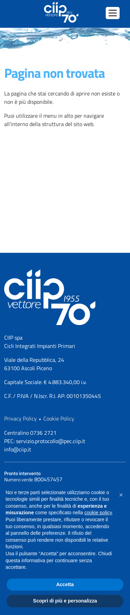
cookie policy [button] (98, 512)
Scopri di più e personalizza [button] (65, 601)
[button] (121, 494)
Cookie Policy (58, 418)
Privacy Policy (20, 418)
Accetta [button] (65, 584)
